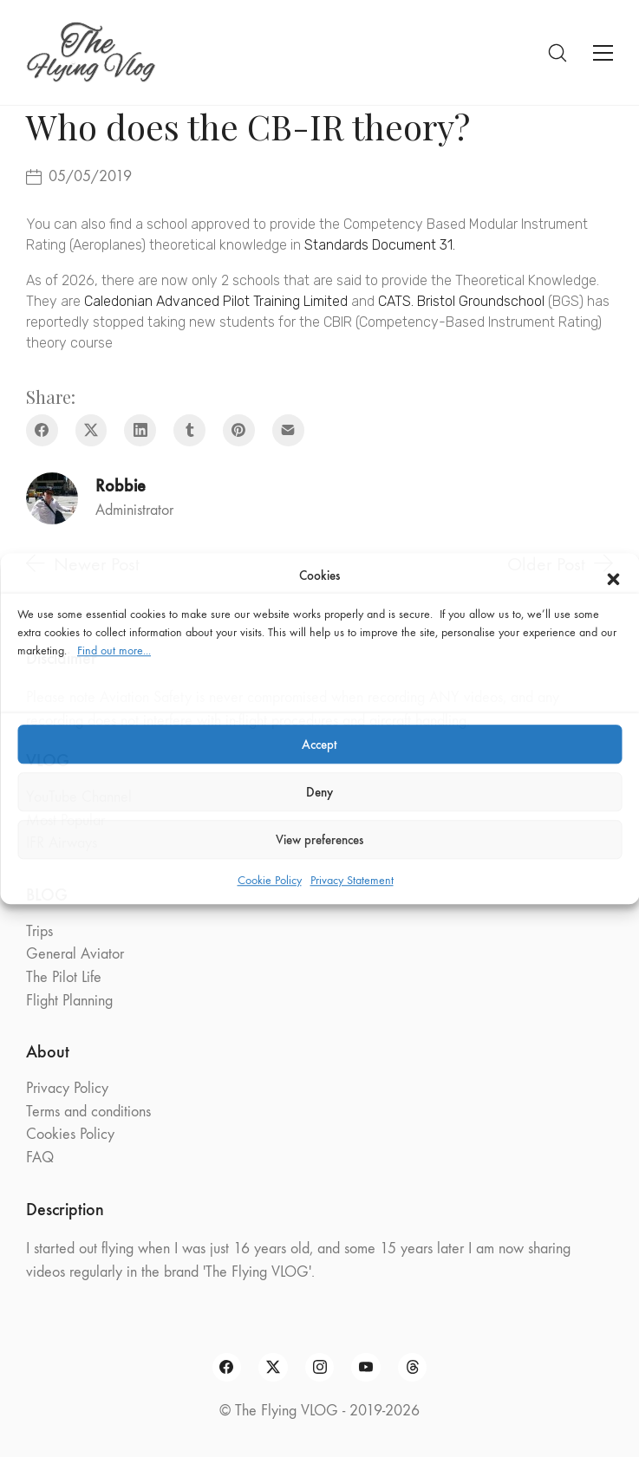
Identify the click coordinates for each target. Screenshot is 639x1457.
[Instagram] (320, 1367)
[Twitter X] (91, 430)
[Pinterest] (239, 430)
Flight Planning (69, 1001)
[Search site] (557, 52)
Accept (319, 744)
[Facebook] (42, 430)
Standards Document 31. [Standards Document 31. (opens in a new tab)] (379, 245)
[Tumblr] (189, 430)
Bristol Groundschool (480, 301)
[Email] (288, 430)
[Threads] (412, 1367)
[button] (613, 575)
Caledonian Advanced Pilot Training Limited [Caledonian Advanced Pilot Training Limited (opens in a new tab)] (216, 301)
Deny (319, 792)
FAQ (40, 1157)
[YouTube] (366, 1367)
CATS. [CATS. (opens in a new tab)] (396, 301)
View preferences (319, 840)
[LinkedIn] (140, 430)
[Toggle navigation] (603, 53)
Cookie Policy (270, 880)
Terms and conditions (88, 1112)
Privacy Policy (67, 1088)
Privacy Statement (352, 880)
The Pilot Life (63, 977)
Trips (39, 931)
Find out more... (114, 650)
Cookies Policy (70, 1134)
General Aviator (75, 954)
